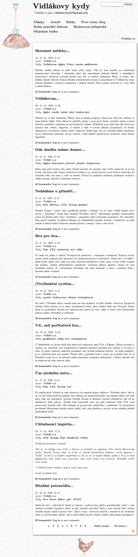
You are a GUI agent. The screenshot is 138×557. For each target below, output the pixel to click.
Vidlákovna (49, 64)
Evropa (54, 438)
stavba (79, 64)
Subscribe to (133, 531)
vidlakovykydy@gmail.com (71, 13)
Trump (72, 205)
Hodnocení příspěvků (90, 27)
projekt (80, 163)
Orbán (84, 438)
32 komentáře (43, 91)
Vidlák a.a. (50, 61)
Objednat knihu (46, 32)
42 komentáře (43, 184)
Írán (45, 205)
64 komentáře (43, 417)
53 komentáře (43, 276)
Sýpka (61, 64)
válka (79, 249)
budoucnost (82, 112)
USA (64, 205)
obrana (72, 297)
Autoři (55, 22)
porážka (82, 205)
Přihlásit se (128, 38)
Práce (70, 64)
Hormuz (54, 205)
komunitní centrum (63, 163)
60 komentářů (43, 478)
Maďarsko (73, 438)
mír (72, 249)
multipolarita (85, 297)
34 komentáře (43, 142)
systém (47, 297)
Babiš (61, 499)
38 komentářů (43, 318)
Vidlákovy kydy (61, 6)
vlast (71, 112)
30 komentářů (43, 229)
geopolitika (49, 339)
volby (60, 339)
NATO (77, 499)
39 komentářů (43, 520)
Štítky (70, 22)
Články (39, 22)
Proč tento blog (93, 22)
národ (63, 112)
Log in (56, 91)
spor (68, 499)
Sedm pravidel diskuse (51, 27)
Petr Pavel (49, 499)
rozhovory (63, 249)
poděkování (90, 64)
